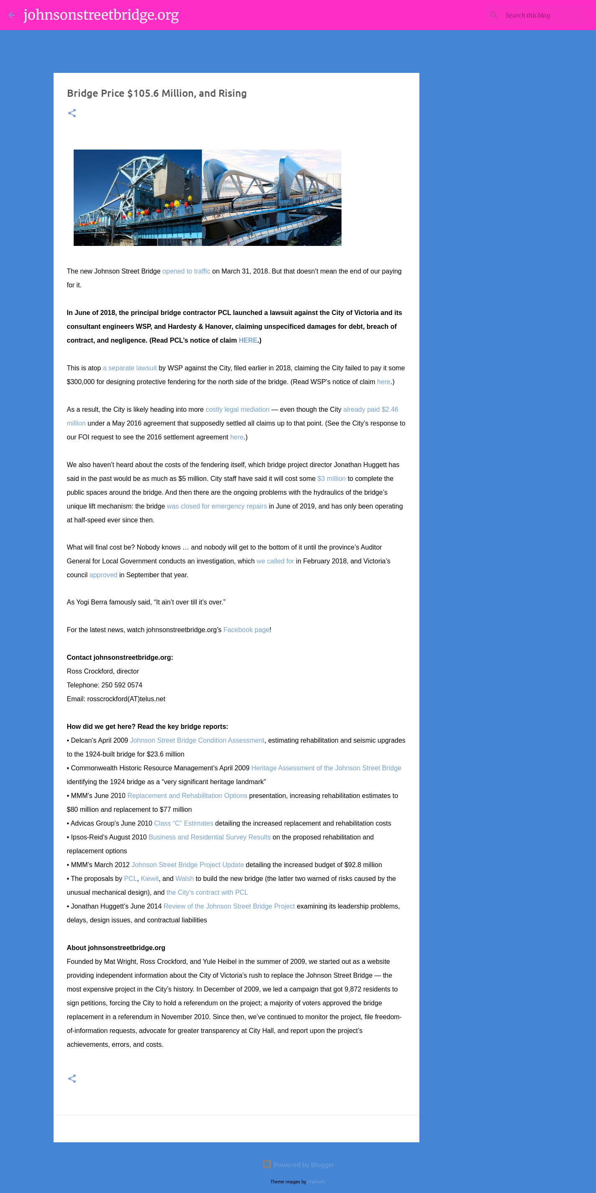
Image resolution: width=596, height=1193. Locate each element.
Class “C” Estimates (183, 823)
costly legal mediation (238, 409)
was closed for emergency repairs (217, 506)
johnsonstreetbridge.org (101, 15)
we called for (275, 561)
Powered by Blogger (298, 1164)
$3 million (332, 478)
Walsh (184, 878)
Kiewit (150, 878)
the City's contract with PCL (207, 892)
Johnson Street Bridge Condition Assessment (197, 740)
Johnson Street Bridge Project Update (187, 864)
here (383, 381)
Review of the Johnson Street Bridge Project (229, 906)
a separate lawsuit (130, 368)
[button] (72, 113)
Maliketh (316, 1181)
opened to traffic (186, 271)
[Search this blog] (545, 15)
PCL (130, 878)
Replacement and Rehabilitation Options (187, 795)
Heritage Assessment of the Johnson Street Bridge (326, 768)
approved (104, 574)
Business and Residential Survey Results (210, 837)
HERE (248, 340)
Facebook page (247, 629)
